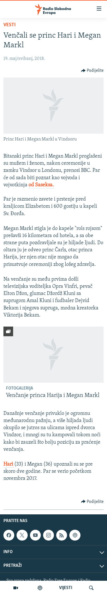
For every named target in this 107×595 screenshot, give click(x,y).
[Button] (92, 71)
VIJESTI (65, 588)
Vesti (9, 25)
